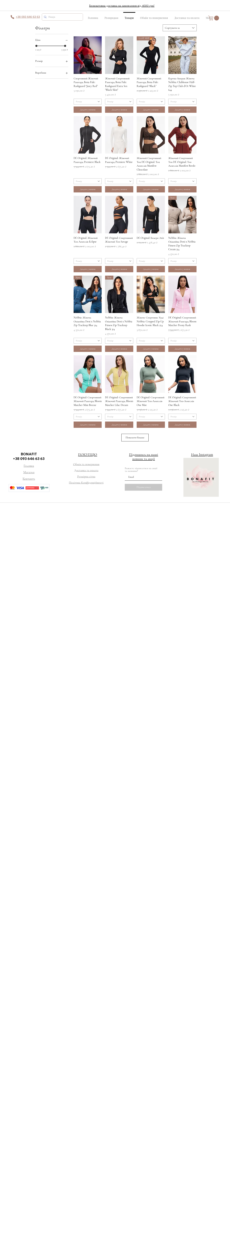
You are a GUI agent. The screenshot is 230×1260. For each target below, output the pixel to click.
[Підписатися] (143, 487)
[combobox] (180, 27)
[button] (214, 18)
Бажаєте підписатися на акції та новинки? (141, 469)
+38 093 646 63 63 (29, 458)
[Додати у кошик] (88, 109)
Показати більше (135, 437)
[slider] (36, 46)
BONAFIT (29, 454)
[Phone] (12, 17)
